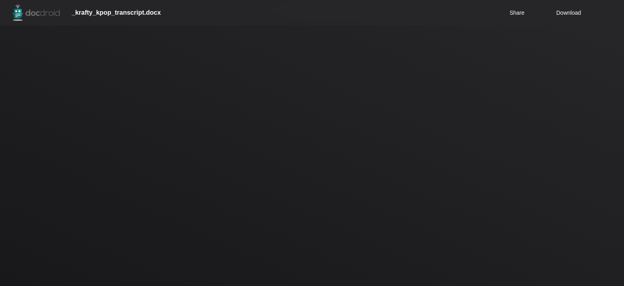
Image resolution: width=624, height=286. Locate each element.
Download (568, 13)
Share (516, 13)
